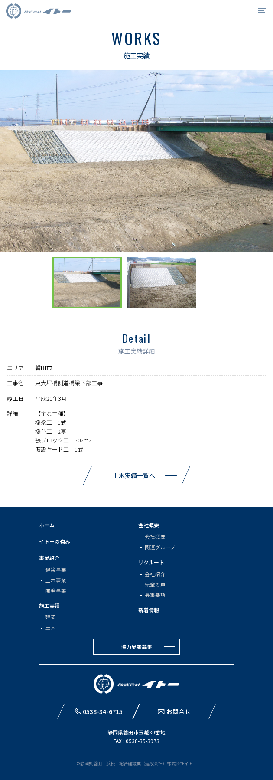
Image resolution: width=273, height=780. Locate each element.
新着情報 (148, 609)
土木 (51, 627)
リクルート (151, 562)
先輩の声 (155, 584)
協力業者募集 (136, 646)
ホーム (47, 524)
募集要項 (155, 594)
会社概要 (148, 524)
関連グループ (160, 547)
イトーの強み (54, 541)
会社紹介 (155, 573)
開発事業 (56, 590)
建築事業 (56, 569)
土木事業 (56, 580)
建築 (51, 616)
